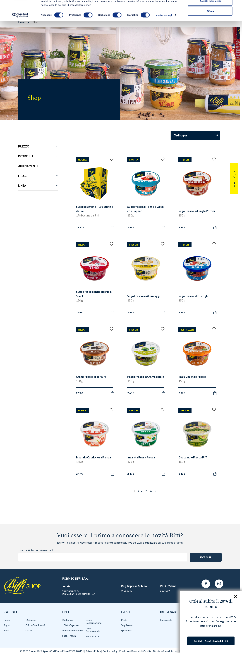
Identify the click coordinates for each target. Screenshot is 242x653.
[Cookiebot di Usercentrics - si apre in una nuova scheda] (20, 32)
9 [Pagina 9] (146, 490)
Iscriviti (205, 557)
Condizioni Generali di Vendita (135, 651)
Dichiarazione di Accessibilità (169, 651)
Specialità (126, 630)
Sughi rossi (126, 625)
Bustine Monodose (72, 630)
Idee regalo (166, 619)
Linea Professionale (93, 629)
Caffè (29, 630)
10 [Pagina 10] (150, 490)
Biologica (67, 619)
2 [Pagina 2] (138, 490)
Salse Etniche (92, 636)
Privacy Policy (93, 651)
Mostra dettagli (164, 32)
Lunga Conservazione (93, 621)
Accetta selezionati (210, 18)
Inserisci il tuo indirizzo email (36, 550)
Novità (234, 179)
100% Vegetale (70, 625)
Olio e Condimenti (35, 625)
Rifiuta (210, 28)
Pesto (7, 619)
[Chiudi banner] (237, 5)
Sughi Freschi (69, 635)
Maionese (31, 619)
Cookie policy (110, 651)
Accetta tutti (210, 8)
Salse (6, 630)
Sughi (7, 625)
